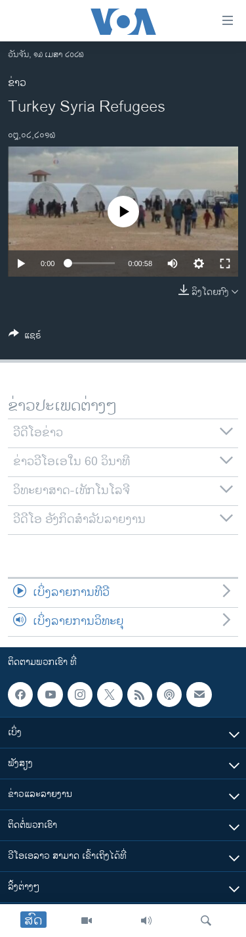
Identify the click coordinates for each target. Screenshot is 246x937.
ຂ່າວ (17, 83)
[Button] (25, 337)
